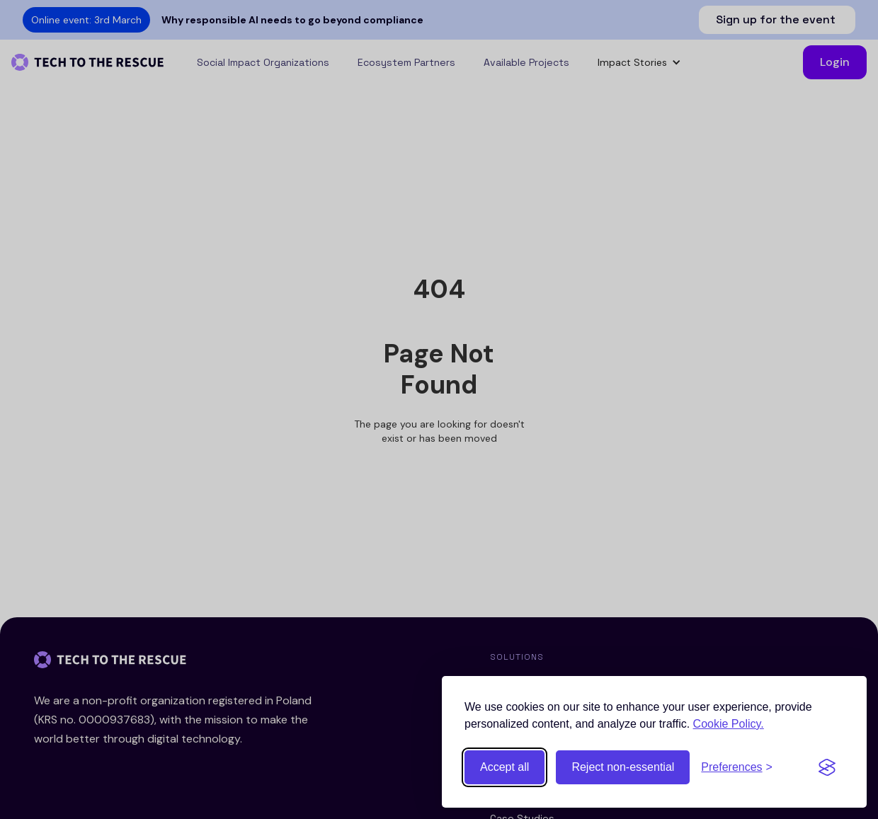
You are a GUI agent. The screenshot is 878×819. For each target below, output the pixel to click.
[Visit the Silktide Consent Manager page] (827, 767)
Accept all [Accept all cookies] (504, 767)
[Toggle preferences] (736, 767)
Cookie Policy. (728, 724)
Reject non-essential (622, 767)
